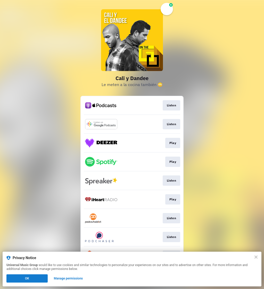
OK (27, 278)
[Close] (256, 257)
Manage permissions (68, 278)
